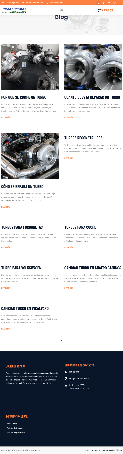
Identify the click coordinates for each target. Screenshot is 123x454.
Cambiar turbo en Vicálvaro (25, 308)
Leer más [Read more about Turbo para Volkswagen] (5, 288)
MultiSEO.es (117, 450)
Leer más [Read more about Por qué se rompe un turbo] (5, 117)
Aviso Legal (12, 423)
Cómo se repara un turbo (22, 186)
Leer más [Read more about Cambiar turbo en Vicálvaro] (5, 328)
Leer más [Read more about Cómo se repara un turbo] (5, 207)
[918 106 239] (99, 10)
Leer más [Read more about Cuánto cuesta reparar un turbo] (68, 117)
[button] (98, 3)
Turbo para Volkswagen (21, 267)
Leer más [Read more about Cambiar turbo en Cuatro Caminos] (68, 288)
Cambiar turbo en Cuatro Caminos (92, 267)
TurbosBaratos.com (15, 450)
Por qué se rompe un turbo (23, 97)
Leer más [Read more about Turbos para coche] (68, 247)
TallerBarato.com (33, 450)
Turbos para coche (80, 227)
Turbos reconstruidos (83, 137)
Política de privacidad (16, 432)
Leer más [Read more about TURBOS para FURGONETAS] (5, 247)
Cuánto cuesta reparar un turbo (92, 97)
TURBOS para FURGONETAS (22, 227)
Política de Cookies (15, 428)
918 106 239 (107, 10)
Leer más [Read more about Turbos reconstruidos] (68, 158)
